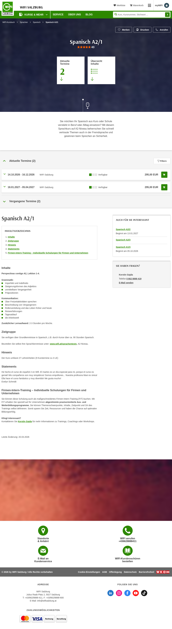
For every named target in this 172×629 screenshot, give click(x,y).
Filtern (162, 161)
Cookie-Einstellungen (89, 572)
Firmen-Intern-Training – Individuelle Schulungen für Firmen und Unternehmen (48, 253)
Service (58, 14)
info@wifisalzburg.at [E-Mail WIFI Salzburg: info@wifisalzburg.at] (47, 601)
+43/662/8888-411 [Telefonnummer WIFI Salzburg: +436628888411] (33, 597)
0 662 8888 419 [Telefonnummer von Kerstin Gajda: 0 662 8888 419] (134, 278)
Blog (89, 14)
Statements (13, 249)
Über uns (74, 14)
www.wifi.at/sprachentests (63, 344)
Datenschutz (130, 572)
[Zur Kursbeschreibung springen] (101, 70)
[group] (86, 47)
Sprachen (24, 22)
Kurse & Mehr (31, 14)
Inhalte (11, 237)
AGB (104, 572)
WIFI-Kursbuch (8, 22)
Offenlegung (115, 572)
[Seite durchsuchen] (141, 15)
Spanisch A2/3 (123, 240)
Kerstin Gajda (25, 421)
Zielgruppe (13, 241)
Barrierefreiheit (146, 572)
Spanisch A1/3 (123, 247)
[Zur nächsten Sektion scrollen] (86, 106)
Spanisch (36, 22)
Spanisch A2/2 (123, 229)
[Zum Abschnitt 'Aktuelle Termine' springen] (71, 70)
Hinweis (12, 245)
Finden (167, 14)
